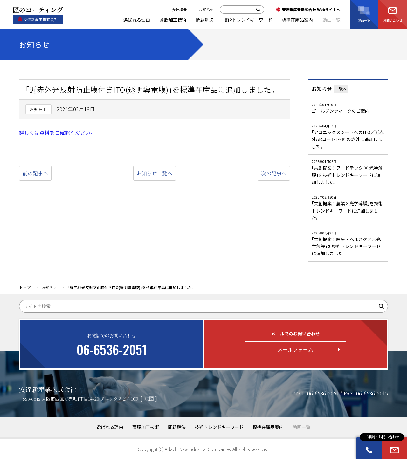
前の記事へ (35, 173)
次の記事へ (273, 173)
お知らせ (322, 88)
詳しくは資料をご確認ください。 (57, 132)
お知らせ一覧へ (154, 173)
